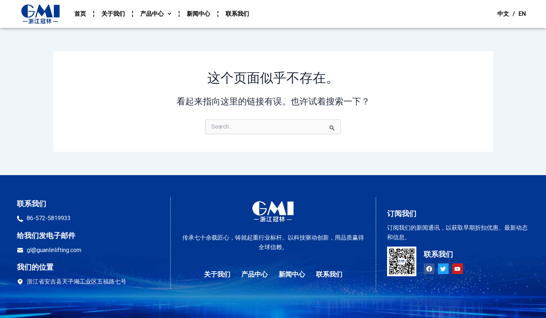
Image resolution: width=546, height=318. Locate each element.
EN (522, 13)
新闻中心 (198, 13)
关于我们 (113, 13)
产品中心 (155, 13)
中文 (503, 13)
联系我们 (237, 13)
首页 (80, 13)
